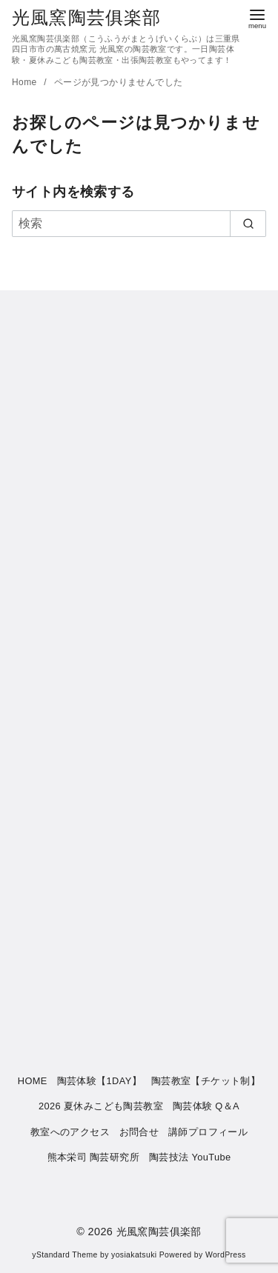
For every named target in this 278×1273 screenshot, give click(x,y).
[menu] (257, 17)
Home (25, 82)
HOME (32, 1080)
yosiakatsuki (133, 1255)
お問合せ (139, 1131)
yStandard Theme (64, 1255)
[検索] (139, 223)
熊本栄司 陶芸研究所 (93, 1157)
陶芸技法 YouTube (190, 1157)
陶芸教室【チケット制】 (205, 1080)
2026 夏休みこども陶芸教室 (101, 1106)
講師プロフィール (208, 1131)
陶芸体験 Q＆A (206, 1106)
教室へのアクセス (70, 1131)
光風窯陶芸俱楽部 (87, 17)
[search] (248, 223)
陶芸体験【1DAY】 (99, 1080)
